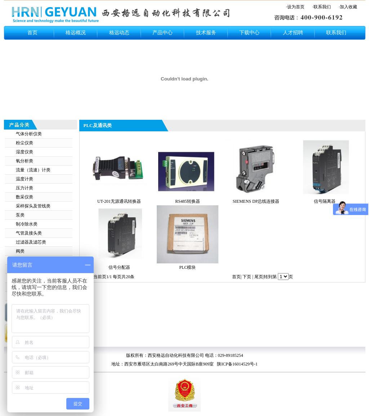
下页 (247, 276)
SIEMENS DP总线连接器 (256, 201)
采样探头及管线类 (33, 206)
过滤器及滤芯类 (31, 242)
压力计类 (24, 188)
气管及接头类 (29, 233)
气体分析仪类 (29, 133)
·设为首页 (295, 6)
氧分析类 (24, 160)
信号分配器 (119, 267)
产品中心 (162, 32)
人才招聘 (293, 32)
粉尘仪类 (24, 142)
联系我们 (336, 32)
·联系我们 (321, 6)
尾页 (258, 276)
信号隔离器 (324, 201)
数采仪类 (24, 197)
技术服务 (206, 32)
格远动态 (119, 32)
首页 (32, 32)
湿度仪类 (24, 151)
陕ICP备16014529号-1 (237, 364)
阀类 (20, 251)
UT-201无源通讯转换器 (119, 201)
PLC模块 (187, 267)
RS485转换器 (187, 201)
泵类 (20, 215)
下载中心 (249, 32)
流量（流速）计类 (33, 169)
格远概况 (76, 32)
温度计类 (24, 178)
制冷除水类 (26, 224)
